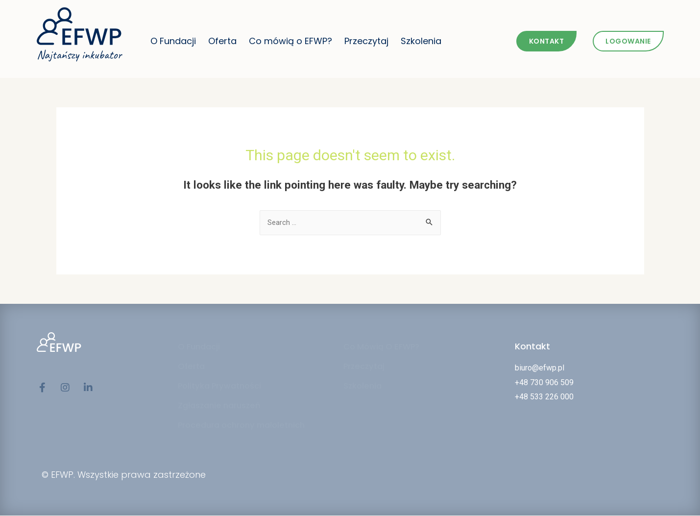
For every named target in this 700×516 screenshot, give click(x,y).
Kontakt (532, 347)
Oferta (222, 41)
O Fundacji (173, 41)
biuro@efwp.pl (539, 368)
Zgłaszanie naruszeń (223, 406)
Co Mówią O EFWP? (385, 347)
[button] (546, 41)
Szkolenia (421, 41)
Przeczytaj (366, 41)
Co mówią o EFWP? (290, 41)
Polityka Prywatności (223, 387)
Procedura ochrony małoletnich (247, 426)
